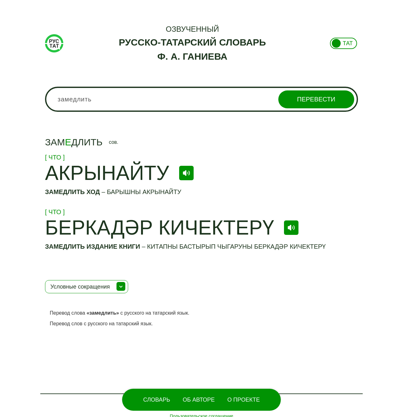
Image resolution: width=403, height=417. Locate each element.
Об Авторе (199, 400)
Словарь (156, 400)
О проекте (243, 400)
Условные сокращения (80, 287)
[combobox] (201, 99)
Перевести (316, 99)
